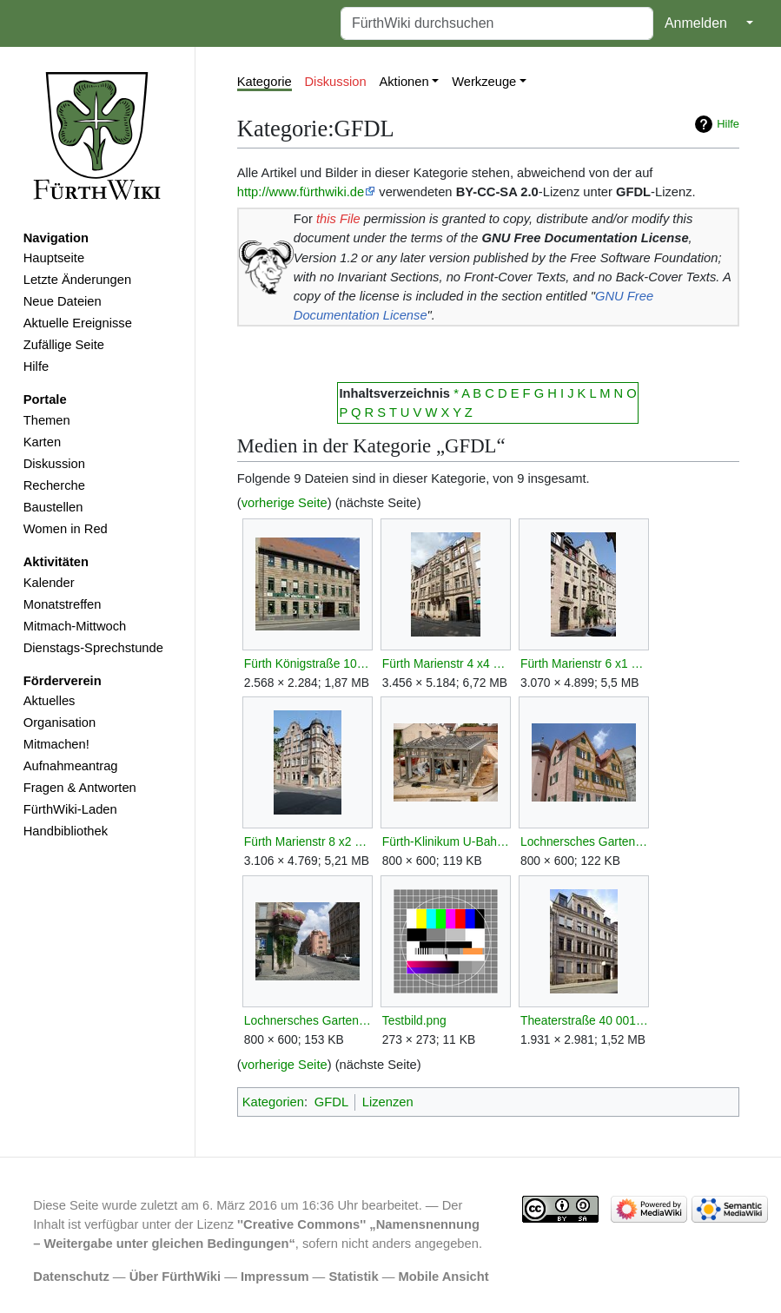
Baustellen (53, 507)
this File (338, 219)
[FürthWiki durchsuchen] (497, 23)
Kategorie (264, 82)
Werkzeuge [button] (484, 82)
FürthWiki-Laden (70, 809)
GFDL (331, 1102)
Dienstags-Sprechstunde (93, 648)
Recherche (54, 485)
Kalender (49, 583)
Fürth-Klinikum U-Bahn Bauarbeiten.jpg (446, 841)
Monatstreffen (62, 604)
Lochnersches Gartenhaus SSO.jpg (308, 1020)
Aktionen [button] (403, 82)
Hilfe (36, 366)
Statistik (353, 1276)
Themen (46, 420)
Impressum (275, 1276)
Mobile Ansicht (444, 1276)
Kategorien (273, 1102)
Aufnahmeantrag (70, 766)
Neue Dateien (62, 301)
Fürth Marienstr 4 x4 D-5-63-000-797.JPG (446, 663)
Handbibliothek (65, 831)
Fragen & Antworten (79, 788)
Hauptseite (53, 258)
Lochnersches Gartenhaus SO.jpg (584, 841)
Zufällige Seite (63, 345)
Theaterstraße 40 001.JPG (584, 1020)
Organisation (59, 722)
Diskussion (54, 464)
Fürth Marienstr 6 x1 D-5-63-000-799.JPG (584, 663)
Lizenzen (388, 1102)
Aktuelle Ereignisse (77, 323)
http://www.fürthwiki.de (300, 192)
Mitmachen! (56, 744)
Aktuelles (49, 701)
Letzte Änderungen (77, 280)
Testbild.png (414, 1020)
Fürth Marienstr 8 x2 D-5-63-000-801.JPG (308, 841)
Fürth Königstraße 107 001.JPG (308, 663)
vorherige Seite (285, 503)
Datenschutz (71, 1276)
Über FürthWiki (175, 1276)
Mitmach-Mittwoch (75, 626)
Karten (42, 442)
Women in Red (65, 529)
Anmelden (696, 23)
